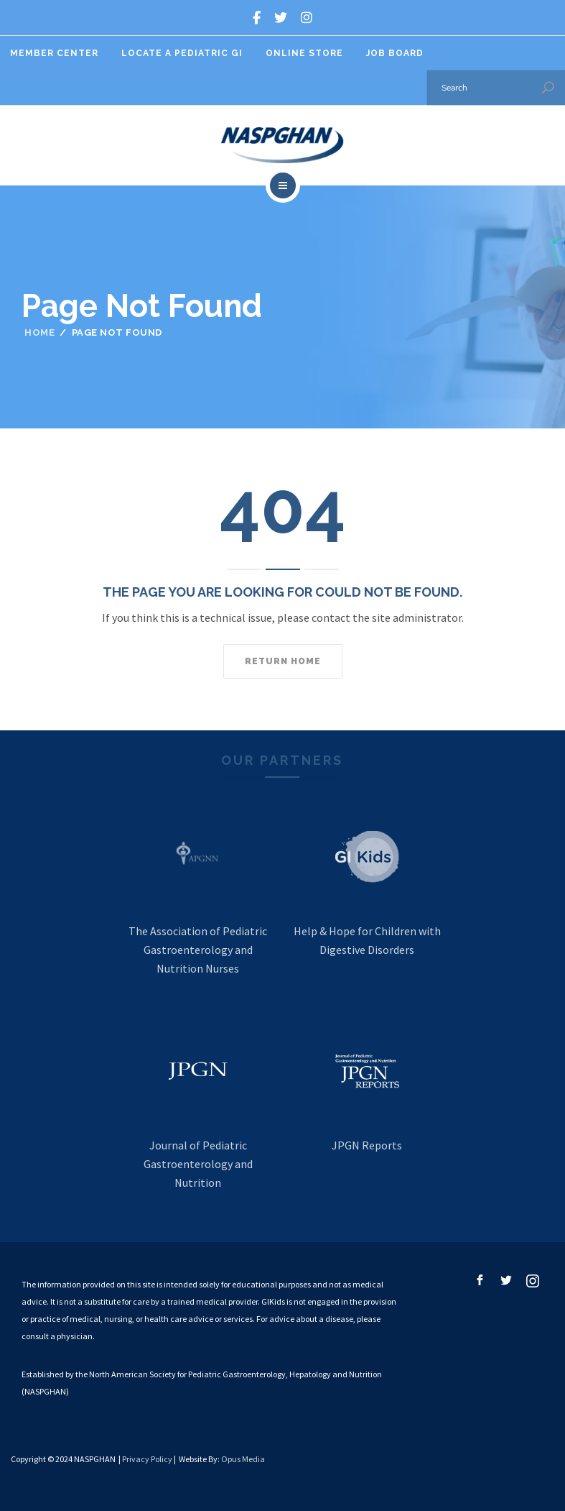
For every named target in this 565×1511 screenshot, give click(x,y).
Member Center (54, 53)
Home (39, 332)
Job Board (395, 53)
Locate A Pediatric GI (182, 53)
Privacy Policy (147, 1458)
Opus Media (243, 1458)
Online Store (304, 53)
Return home (283, 661)
